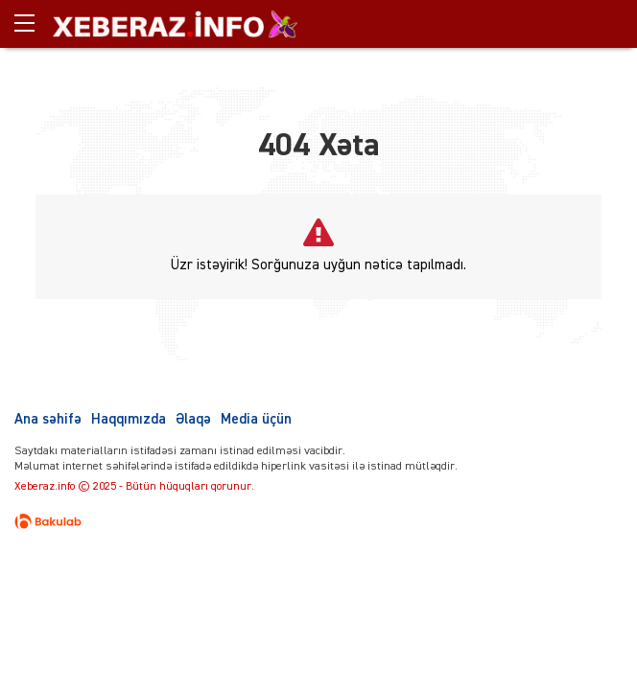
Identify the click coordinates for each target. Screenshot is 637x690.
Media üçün (256, 419)
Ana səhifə (48, 419)
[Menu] (33, 24)
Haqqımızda (128, 419)
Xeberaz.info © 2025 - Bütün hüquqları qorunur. (134, 487)
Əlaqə (193, 419)
